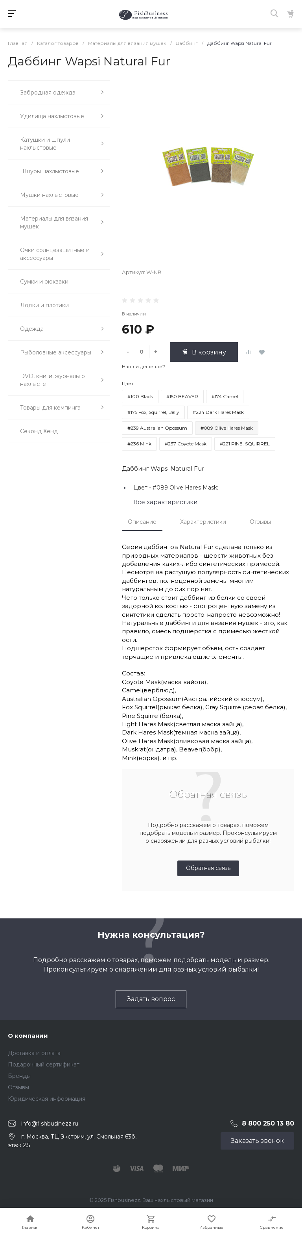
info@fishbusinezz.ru (49, 1123)
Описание (142, 521)
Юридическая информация (46, 1098)
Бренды (19, 1075)
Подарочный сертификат (43, 1064)
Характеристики (203, 521)
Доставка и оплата (34, 1053)
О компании (28, 1035)
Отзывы (260, 521)
